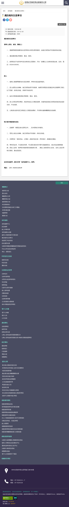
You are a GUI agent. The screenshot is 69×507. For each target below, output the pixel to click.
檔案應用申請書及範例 (8, 415)
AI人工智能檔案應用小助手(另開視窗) (13, 418)
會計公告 (4, 315)
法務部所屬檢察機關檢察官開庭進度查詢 (14, 246)
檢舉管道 (4, 329)
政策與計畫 (5, 387)
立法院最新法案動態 (8, 301)
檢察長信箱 (5, 260)
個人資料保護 (6, 290)
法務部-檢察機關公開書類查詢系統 (12, 440)
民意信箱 (4, 262)
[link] (4, 20)
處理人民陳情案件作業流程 (10, 235)
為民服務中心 (6, 224)
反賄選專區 (5, 326)
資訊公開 (5, 361)
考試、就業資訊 (6, 251)
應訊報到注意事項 (19, 11)
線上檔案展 (5, 423)
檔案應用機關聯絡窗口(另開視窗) (11, 432)
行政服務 (4, 351)
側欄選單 (2, 3)
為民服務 (10, 11)
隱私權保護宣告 (7, 491)
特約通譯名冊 (6, 243)
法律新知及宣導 (7, 270)
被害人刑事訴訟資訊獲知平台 (10, 443)
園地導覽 (4, 346)
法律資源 (4, 296)
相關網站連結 (6, 451)
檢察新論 (4, 285)
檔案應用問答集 (6, 409)
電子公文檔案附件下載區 (9, 454)
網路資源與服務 (7, 436)
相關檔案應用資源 (7, 426)
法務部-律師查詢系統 (8, 448)
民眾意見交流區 (7, 256)
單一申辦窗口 (34, 491)
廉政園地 (4, 323)
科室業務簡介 (6, 204)
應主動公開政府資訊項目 (9, 365)
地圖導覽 (4, 213)
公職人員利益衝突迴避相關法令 (11, 335)
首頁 (4, 11)
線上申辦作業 (6, 229)
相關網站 (4, 357)
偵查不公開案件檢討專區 (9, 395)
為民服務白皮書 (6, 232)
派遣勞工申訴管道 (7, 240)
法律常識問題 (6, 276)
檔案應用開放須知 (7, 404)
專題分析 (4, 354)
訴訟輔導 (4, 226)
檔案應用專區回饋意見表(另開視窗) (12, 429)
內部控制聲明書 (7, 370)
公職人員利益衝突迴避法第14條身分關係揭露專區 (17, 337)
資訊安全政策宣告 (17, 491)
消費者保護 (5, 293)
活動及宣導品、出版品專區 (10, 420)
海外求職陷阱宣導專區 (8, 304)
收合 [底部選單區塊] (62, 182)
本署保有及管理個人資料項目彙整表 (13, 368)
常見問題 (4, 282)
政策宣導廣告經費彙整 (9, 379)
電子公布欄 (5, 309)
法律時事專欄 (6, 299)
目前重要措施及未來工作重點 (11, 207)
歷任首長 (4, 193)
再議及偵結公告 (7, 384)
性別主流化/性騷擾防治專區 (10, 390)
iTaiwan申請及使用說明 (9, 249)
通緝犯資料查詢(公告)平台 (9, 445)
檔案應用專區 (6, 400)
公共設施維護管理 (7, 382)
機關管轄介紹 (6, 199)
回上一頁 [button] (62, 24)
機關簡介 (5, 187)
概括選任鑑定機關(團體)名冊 (10, 373)
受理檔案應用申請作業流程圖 (10, 407)
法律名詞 (4, 274)
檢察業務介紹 (6, 201)
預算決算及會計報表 (8, 376)
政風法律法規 (6, 332)
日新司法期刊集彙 (7, 287)
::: (1, 1)
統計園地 (4, 342)
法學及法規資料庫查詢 (8, 279)
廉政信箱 (4, 265)
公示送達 (4, 318)
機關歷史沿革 (6, 196)
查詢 (66, 2)
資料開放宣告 (26, 491)
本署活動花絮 (6, 210)
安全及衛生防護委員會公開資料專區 (13, 393)
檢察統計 (4, 348)
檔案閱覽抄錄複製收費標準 (10, 412)
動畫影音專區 (6, 458)
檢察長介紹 (5, 190)
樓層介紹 (4, 215)
